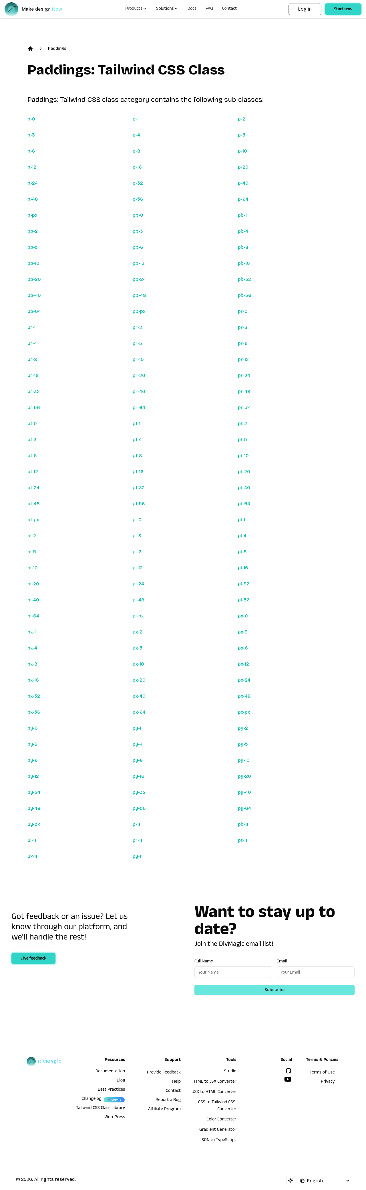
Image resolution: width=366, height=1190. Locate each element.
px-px (244, 712)
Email (282, 961)
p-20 (243, 167)
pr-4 (32, 343)
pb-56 (244, 295)
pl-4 (242, 535)
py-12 (33, 776)
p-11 (136, 824)
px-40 (139, 696)
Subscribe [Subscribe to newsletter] (274, 989)
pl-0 (137, 519)
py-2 (243, 728)
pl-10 (32, 568)
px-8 (32, 664)
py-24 (33, 792)
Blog (121, 1080)
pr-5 (137, 343)
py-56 (139, 808)
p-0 (31, 119)
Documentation (110, 1071)
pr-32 (33, 391)
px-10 (138, 664)
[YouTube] (288, 1079)
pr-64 (139, 407)
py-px (33, 824)
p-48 (32, 199)
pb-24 (139, 279)
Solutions (167, 9)
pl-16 (243, 568)
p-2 (241, 119)
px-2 (137, 632)
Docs (192, 9)
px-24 (244, 680)
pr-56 (33, 407)
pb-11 (243, 824)
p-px (32, 215)
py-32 (139, 792)
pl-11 (31, 840)
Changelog (91, 1099)
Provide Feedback (164, 1072)
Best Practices (111, 1090)
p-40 (243, 183)
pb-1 (242, 215)
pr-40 (139, 391)
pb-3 (138, 231)
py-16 (138, 776)
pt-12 (32, 471)
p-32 (138, 183)
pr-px (244, 407)
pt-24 (33, 487)
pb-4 (243, 231)
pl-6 (137, 551)
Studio (230, 1071)
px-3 (243, 632)
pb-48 (139, 295)
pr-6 (243, 343)
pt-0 (32, 423)
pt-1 (136, 423)
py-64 (244, 808)
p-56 (138, 199)
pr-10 (138, 359)
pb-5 (32, 247)
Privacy (328, 1082)
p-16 (137, 167)
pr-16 (33, 375)
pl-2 (31, 535)
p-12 (31, 167)
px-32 (33, 696)
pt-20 (244, 471)
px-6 (243, 648)
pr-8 (32, 359)
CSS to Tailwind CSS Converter (217, 1106)
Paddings (57, 48)
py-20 (244, 776)
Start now (343, 9)
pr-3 (242, 327)
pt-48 (33, 503)
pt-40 (244, 487)
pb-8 (243, 247)
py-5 (243, 744)
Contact (229, 9)
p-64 (243, 199)
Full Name (203, 961)
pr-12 (243, 359)
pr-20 (139, 375)
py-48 (34, 808)
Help (176, 1082)
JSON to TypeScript (218, 1140)
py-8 (138, 760)
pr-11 (137, 840)
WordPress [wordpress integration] (114, 1117)
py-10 (244, 760)
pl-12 (138, 568)
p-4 (136, 135)
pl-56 (244, 600)
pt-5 (242, 439)
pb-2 (32, 231)
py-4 (138, 744)
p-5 (241, 135)
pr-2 (137, 327)
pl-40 (33, 600)
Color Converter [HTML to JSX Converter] (221, 1119)
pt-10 (243, 455)
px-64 (139, 712)
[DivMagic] (39, 9)
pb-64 (34, 311)
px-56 (33, 712)
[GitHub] (288, 1070)
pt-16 (138, 471)
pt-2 (242, 423)
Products (136, 9)
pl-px (138, 616)
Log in (305, 9)
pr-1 (31, 327)
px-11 (32, 856)
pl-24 (138, 584)
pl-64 (33, 616)
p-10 (242, 151)
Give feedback (33, 959)
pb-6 (138, 247)
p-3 (31, 135)
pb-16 (244, 263)
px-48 (244, 696)
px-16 (33, 680)
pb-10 (33, 263)
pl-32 (243, 584)
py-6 (32, 760)
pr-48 (244, 391)
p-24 (32, 183)
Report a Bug (168, 1100)
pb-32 (244, 279)
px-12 (243, 664)
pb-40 (34, 295)
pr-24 (244, 375)
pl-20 (33, 584)
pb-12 (138, 263)
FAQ (209, 9)
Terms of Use (322, 1072)
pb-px (139, 311)
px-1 (31, 632)
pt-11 (242, 840)
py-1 (137, 728)
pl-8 (242, 551)
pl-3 (137, 535)
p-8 (136, 151)
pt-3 (32, 439)
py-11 (138, 856)
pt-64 (244, 503)
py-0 (32, 728)
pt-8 (137, 455)
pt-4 (137, 439)
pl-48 (138, 600)
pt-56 (139, 503)
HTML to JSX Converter (214, 1082)
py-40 (244, 792)
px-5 (137, 648)
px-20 (139, 680)
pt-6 (32, 455)
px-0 (243, 616)
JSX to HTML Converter (214, 1092)
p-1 (136, 119)
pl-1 (241, 519)
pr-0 (243, 311)
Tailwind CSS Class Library (100, 1108)
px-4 (32, 648)
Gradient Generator (217, 1130)
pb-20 (34, 279)
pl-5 (31, 551)
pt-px (33, 519)
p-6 (31, 151)
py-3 (32, 744)
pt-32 (139, 487)
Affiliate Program (164, 1109)
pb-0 (138, 215)
